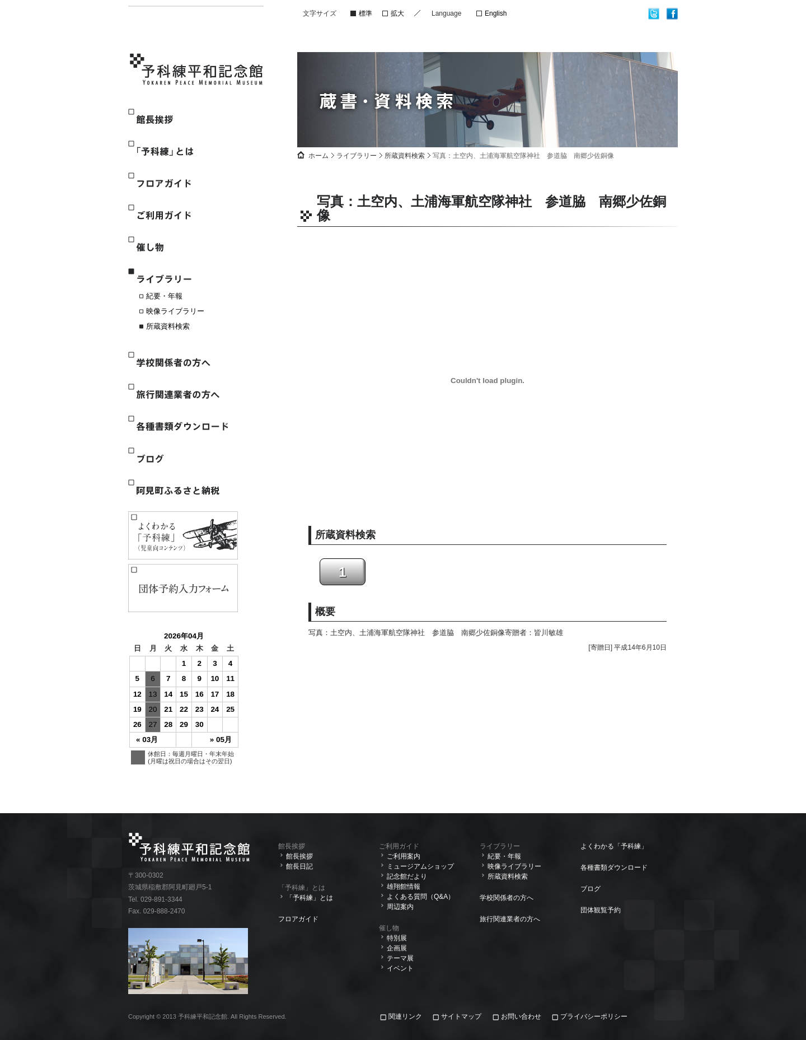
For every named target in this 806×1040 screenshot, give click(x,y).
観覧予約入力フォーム (183, 588)
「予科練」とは (182, 151)
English (496, 13)
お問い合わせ (521, 1016)
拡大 (397, 13)
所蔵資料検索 (168, 326)
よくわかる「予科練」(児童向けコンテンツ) (183, 535)
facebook (672, 14)
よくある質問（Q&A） (420, 897)
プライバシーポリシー (593, 1016)
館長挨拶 (182, 119)
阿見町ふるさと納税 (182, 490)
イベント (400, 968)
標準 (365, 13)
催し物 (182, 247)
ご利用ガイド (182, 215)
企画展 (397, 948)
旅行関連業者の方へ (182, 394)
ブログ (182, 458)
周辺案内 (400, 907)
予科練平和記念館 (197, 70)
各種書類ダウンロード (182, 426)
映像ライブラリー (175, 311)
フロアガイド (182, 183)
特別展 (397, 938)
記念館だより (407, 876)
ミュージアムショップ (420, 866)
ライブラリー (182, 279)
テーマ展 (400, 958)
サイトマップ (461, 1016)
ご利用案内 (403, 856)
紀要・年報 (164, 296)
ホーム (318, 156)
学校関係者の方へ (182, 362)
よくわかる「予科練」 (614, 846)
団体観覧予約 (600, 910)
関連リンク (406, 1016)
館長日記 (299, 866)
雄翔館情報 (403, 886)
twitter (654, 14)
